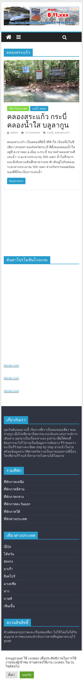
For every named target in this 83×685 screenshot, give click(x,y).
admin (14, 132)
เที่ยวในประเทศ (18, 108)
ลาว (6, 591)
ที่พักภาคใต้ (12, 511)
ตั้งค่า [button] (11, 675)
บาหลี (8, 598)
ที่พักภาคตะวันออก (17, 504)
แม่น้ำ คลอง (39, 108)
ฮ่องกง (8, 561)
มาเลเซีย (10, 583)
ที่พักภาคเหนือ (14, 481)
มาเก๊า (8, 569)
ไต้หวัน (9, 554)
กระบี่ (50, 132)
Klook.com (11, 365)
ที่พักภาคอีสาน (14, 489)
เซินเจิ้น (9, 606)
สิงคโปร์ (9, 576)
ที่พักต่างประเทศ (15, 519)
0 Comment (30, 132)
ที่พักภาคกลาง (14, 496)
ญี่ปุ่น (7, 546)
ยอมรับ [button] (26, 675)
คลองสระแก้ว (62, 132)
